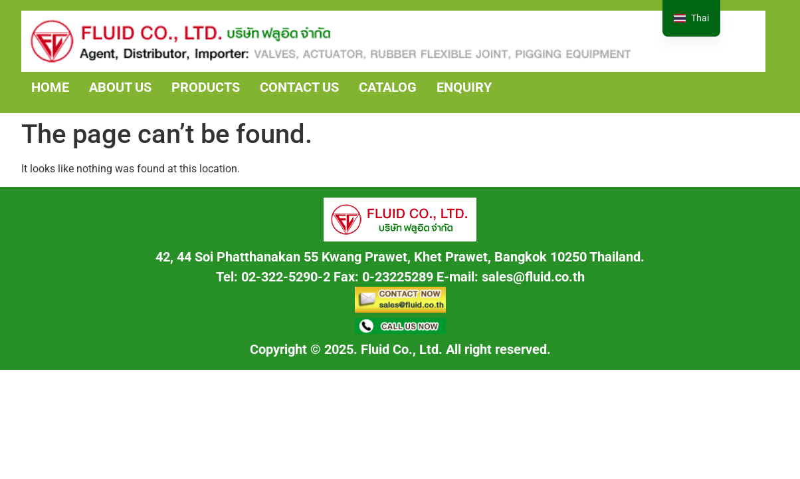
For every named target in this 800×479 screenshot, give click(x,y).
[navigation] (691, 18)
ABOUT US (120, 87)
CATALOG (388, 87)
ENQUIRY (464, 87)
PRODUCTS (205, 87)
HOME (50, 87)
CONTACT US (299, 87)
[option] (691, 18)
